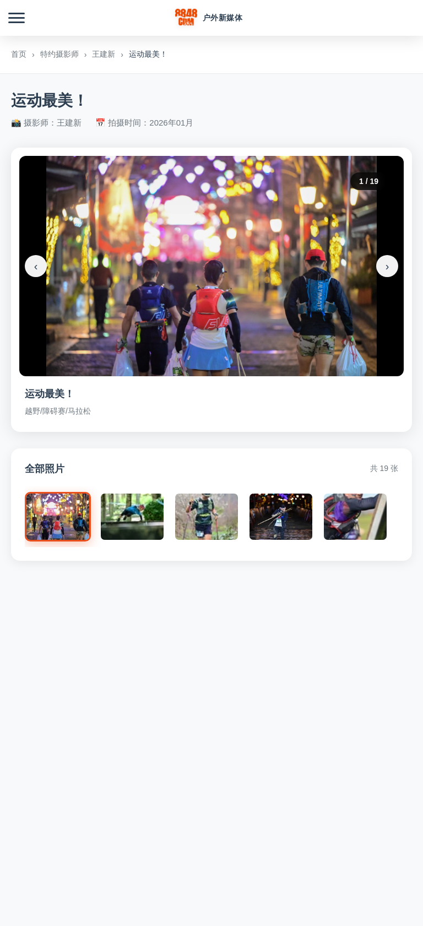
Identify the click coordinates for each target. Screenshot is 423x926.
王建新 (103, 54)
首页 (18, 54)
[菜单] (16, 18)
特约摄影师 (59, 54)
